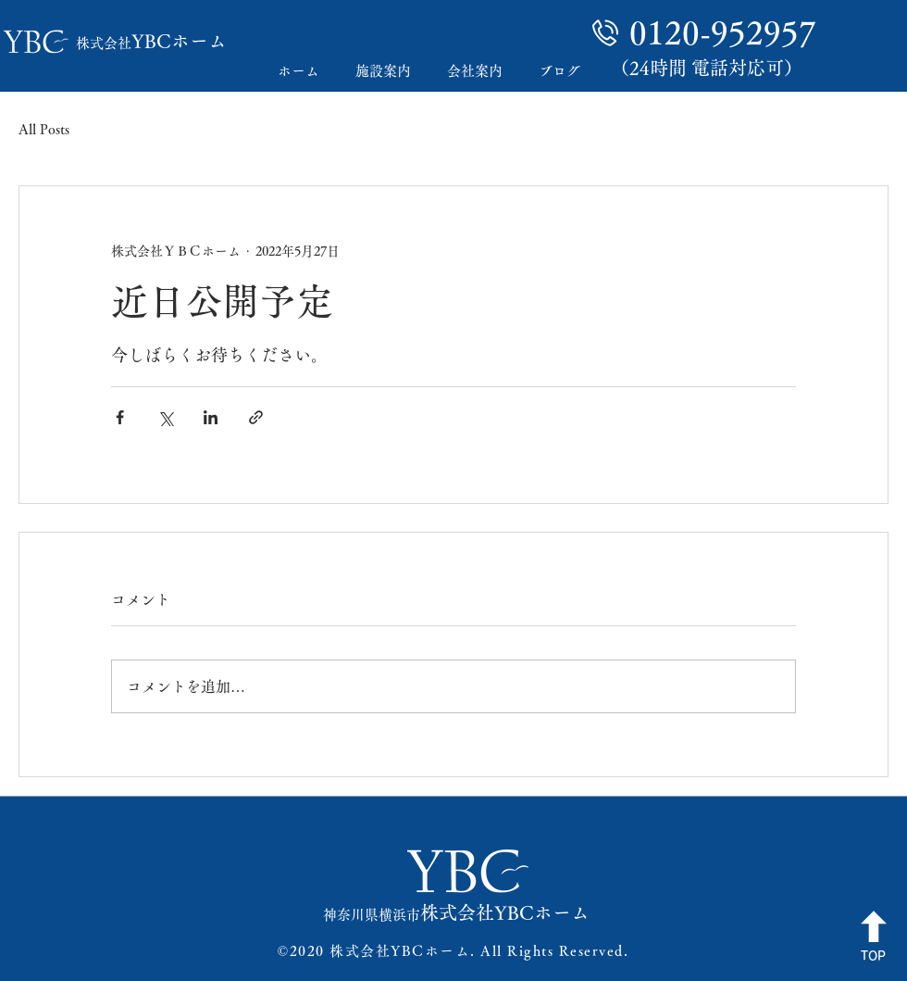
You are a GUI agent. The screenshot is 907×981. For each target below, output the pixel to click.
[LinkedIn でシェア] (210, 417)
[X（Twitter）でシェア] (165, 417)
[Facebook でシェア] (120, 417)
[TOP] (873, 938)
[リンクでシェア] (256, 417)
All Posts (44, 129)
